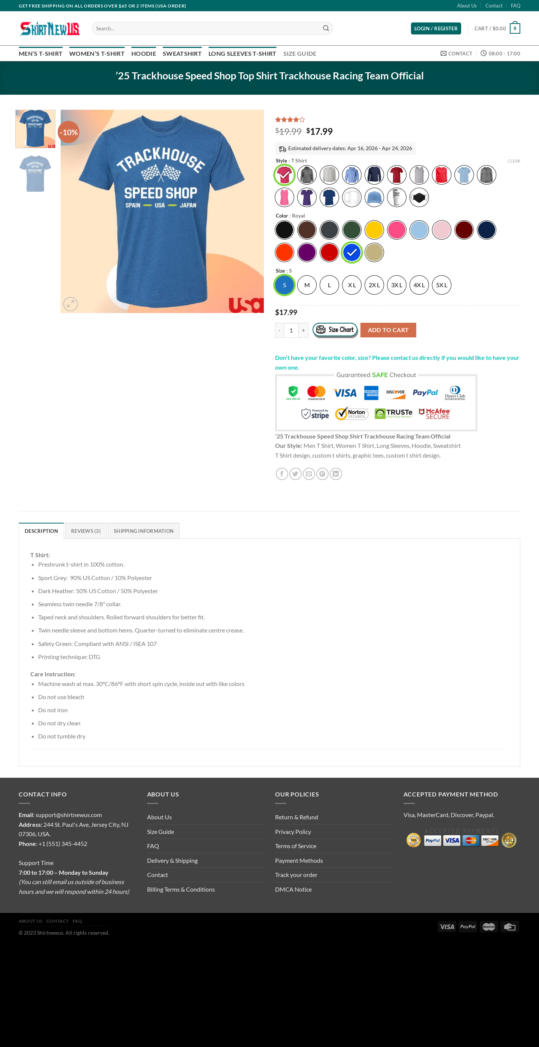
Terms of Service (295, 845)
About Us (467, 6)
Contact (494, 6)
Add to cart (388, 330)
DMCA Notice (293, 889)
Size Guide (300, 53)
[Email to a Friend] (309, 474)
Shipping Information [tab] (144, 531)
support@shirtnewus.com (69, 814)
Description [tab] (41, 531)
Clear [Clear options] (514, 160)
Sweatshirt (182, 53)
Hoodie (143, 53)
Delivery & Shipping (172, 860)
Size (280, 271)
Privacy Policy (293, 831)
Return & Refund (296, 816)
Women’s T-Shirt (97, 53)
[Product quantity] (291, 330)
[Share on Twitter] (295, 474)
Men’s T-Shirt (41, 53)
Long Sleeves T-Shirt (242, 53)
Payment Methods (299, 860)
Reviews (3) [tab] (86, 531)
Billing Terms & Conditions (181, 889)
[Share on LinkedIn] (336, 474)
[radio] (284, 175)
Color (282, 216)
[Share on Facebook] (282, 474)
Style (281, 161)
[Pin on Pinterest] (322, 474)
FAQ (515, 6)
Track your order (296, 874)
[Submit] (326, 28)
